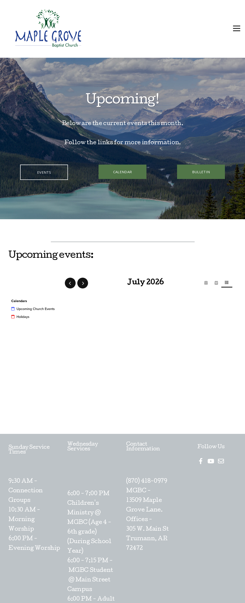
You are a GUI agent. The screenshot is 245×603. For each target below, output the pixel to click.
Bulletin (201, 171)
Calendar (122, 171)
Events (44, 172)
